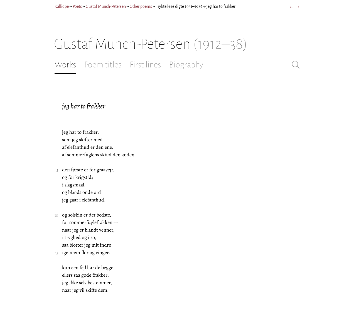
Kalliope (62, 6)
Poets (77, 6)
